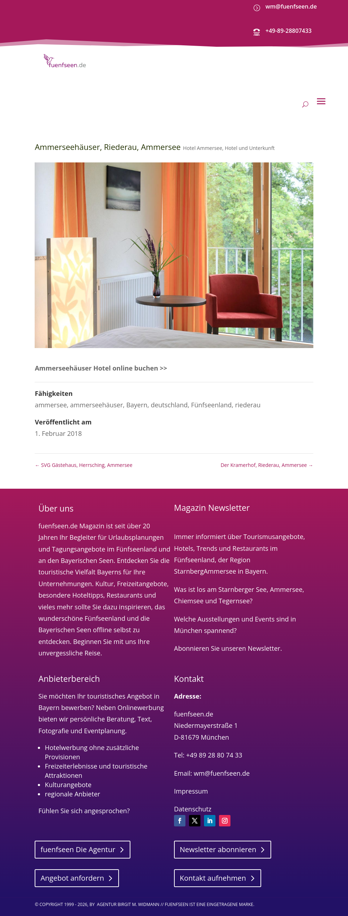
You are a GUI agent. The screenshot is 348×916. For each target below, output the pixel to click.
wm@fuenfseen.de (291, 6)
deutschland (169, 399)
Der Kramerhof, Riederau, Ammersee (266, 459)
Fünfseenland (211, 399)
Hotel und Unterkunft (250, 142)
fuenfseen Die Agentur (77, 844)
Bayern (136, 399)
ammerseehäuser (96, 399)
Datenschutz (193, 803)
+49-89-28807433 (288, 31)
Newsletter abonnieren (218, 844)
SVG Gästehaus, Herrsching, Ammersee (83, 459)
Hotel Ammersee (202, 142)
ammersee (51, 399)
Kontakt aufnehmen (213, 872)
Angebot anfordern (72, 872)
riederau (248, 399)
